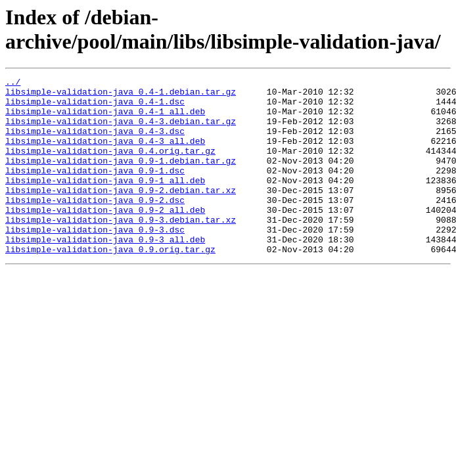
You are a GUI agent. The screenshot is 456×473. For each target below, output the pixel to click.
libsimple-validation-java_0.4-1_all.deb (105, 119)
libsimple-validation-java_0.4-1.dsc (95, 107)
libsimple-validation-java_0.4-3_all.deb (105, 154)
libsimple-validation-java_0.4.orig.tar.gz (110, 166)
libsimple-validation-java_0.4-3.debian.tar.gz (120, 131)
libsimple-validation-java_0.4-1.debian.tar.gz (120, 95)
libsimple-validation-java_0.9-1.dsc (95, 190)
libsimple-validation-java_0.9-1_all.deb (105, 202)
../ (12, 83)
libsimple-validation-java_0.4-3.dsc (95, 142)
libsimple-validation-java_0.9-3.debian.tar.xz (120, 249)
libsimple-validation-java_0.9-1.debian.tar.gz (120, 178)
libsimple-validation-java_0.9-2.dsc (95, 225)
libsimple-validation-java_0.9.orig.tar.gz (110, 284)
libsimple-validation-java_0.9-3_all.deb (105, 273)
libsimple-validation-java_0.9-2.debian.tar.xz (120, 213)
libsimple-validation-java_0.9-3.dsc (95, 261)
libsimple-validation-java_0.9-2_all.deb (105, 237)
